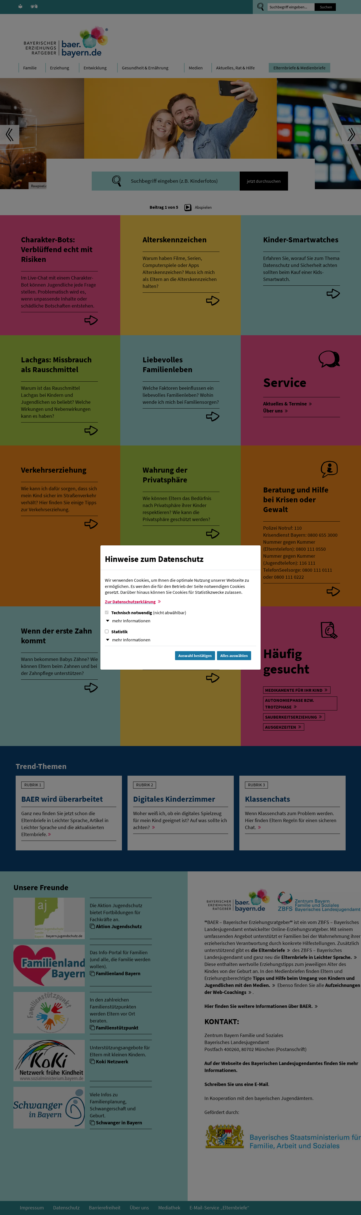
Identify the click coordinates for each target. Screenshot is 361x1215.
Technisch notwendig (145, 612)
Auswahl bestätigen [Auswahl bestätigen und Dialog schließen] (195, 655)
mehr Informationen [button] (131, 620)
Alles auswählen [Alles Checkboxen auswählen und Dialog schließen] (234, 655)
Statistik (116, 631)
